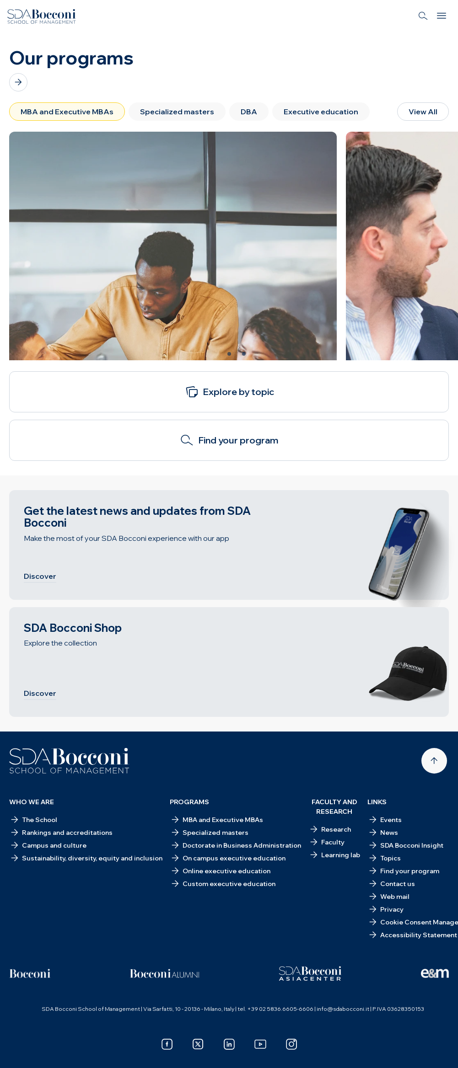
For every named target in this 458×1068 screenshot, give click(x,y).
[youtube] (260, 1044)
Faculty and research (334, 807)
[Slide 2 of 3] (229, 353)
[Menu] (441, 16)
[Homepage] (69, 761)
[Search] (423, 16)
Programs (189, 802)
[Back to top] (434, 760)
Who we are (31, 802)
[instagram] (291, 1044)
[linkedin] (229, 1044)
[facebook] (167, 1044)
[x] (198, 1044)
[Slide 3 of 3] (243, 353)
